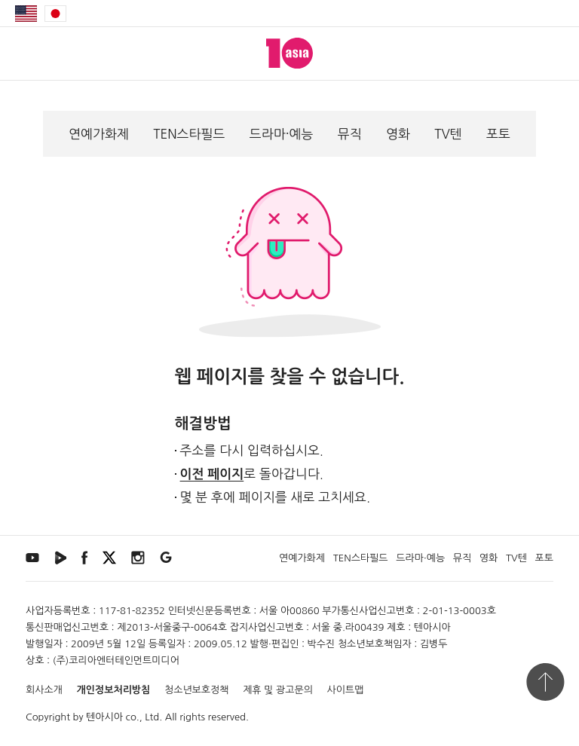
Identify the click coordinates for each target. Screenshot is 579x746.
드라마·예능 (282, 133)
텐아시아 (104, 717)
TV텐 (448, 133)
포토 (498, 133)
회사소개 (44, 690)
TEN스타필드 (189, 133)
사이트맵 (345, 690)
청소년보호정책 (196, 690)
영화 (398, 133)
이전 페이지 (212, 474)
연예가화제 (99, 133)
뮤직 (350, 133)
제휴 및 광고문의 (278, 690)
